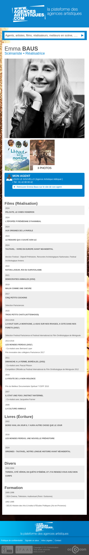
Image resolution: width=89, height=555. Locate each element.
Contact (58, 540)
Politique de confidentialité (12, 540)
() (49, 179)
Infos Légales (47, 540)
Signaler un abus (32, 540)
